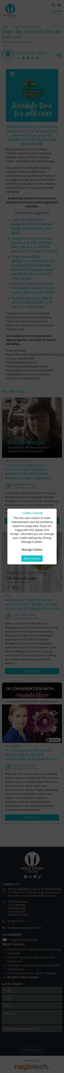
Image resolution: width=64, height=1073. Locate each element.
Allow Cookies (31, 558)
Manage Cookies (32, 549)
